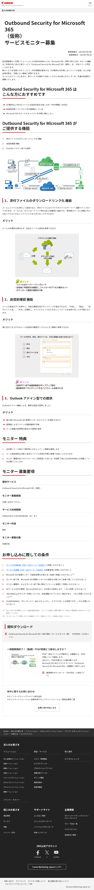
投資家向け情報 (70, 835)
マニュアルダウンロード (43, 821)
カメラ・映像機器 (40, 759)
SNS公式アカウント (47, 846)
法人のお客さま (8, 10)
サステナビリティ (71, 829)
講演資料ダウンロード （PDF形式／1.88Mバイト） (65, 674)
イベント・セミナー (11, 799)
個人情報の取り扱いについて (58, 881)
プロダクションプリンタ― (43, 768)
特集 (5, 827)
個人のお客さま (11, 809)
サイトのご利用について (37, 881)
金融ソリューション (10, 763)
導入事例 (68, 751)
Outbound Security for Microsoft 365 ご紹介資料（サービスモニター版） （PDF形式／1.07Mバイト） (49, 635)
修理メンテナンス (40, 832)
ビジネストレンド (72, 758)
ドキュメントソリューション (13, 787)
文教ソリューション (10, 773)
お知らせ (14, 734)
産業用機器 (38, 787)
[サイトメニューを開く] (90, 4)
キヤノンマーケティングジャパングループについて (77, 817)
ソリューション (32, 731)
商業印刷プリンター (41, 773)
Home (6, 731)
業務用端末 (38, 782)
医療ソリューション (10, 768)
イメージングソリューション (13, 777)
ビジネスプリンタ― (41, 763)
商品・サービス (40, 751)
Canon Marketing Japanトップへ (47, 866)
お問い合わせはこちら (47, 707)
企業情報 (69, 809)
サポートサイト (42, 809)
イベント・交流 (9, 832)
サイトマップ (21, 881)
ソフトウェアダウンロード (43, 827)
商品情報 (6, 816)
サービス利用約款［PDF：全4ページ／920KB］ (26, 565)
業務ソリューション (10, 792)
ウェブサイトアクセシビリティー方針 (18, 884)
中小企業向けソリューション (13, 759)
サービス (6, 821)
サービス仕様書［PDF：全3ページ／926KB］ (25, 569)
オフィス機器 (39, 777)
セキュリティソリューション (51, 731)
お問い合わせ (9, 881)
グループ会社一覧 (71, 824)
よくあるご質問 (39, 816)
